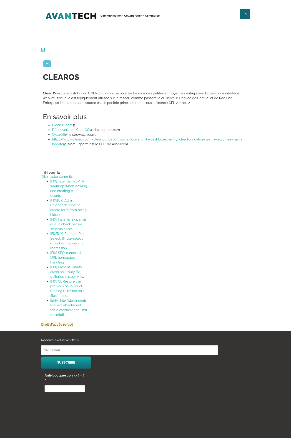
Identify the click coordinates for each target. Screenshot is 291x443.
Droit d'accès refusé (61, 329)
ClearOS (61, 135)
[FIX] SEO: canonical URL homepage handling (69, 257)
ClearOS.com (65, 125)
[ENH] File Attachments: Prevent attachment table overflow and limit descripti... (70, 310)
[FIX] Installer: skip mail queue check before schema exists (71, 224)
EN (245, 14)
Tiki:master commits (60, 177)
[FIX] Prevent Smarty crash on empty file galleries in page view (71, 272)
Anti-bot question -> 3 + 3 (65, 383)
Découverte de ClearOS (74, 130)
